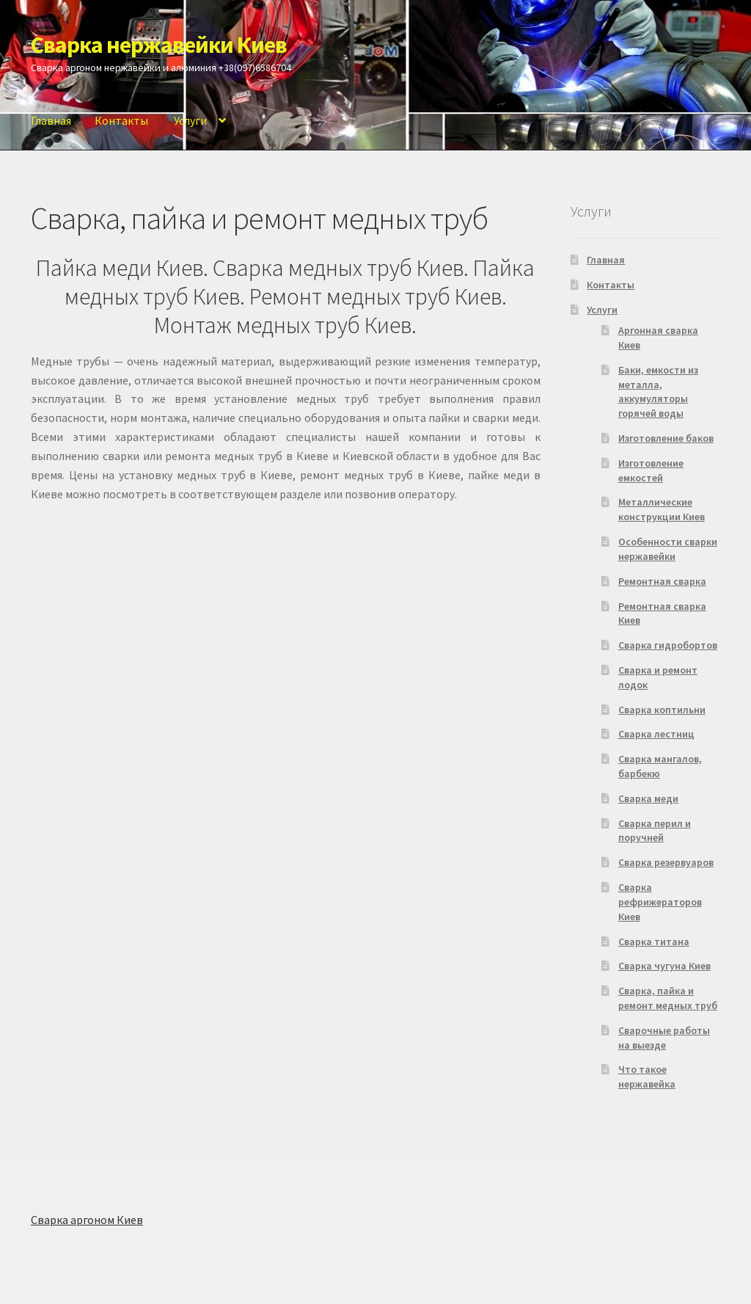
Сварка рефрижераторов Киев (660, 902)
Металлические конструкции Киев (661, 509)
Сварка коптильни (662, 709)
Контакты (121, 120)
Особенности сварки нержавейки (667, 549)
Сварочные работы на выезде (664, 1038)
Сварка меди (648, 798)
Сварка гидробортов (667, 645)
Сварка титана (653, 941)
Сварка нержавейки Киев (159, 44)
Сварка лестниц (656, 733)
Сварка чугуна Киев (664, 965)
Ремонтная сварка (662, 581)
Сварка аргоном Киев (87, 1219)
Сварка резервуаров (666, 862)
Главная (51, 120)
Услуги (190, 120)
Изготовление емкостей (651, 470)
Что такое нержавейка (646, 1076)
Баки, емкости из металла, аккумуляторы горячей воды (658, 391)
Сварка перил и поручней (654, 831)
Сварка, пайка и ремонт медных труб (667, 998)
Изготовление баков (666, 438)
